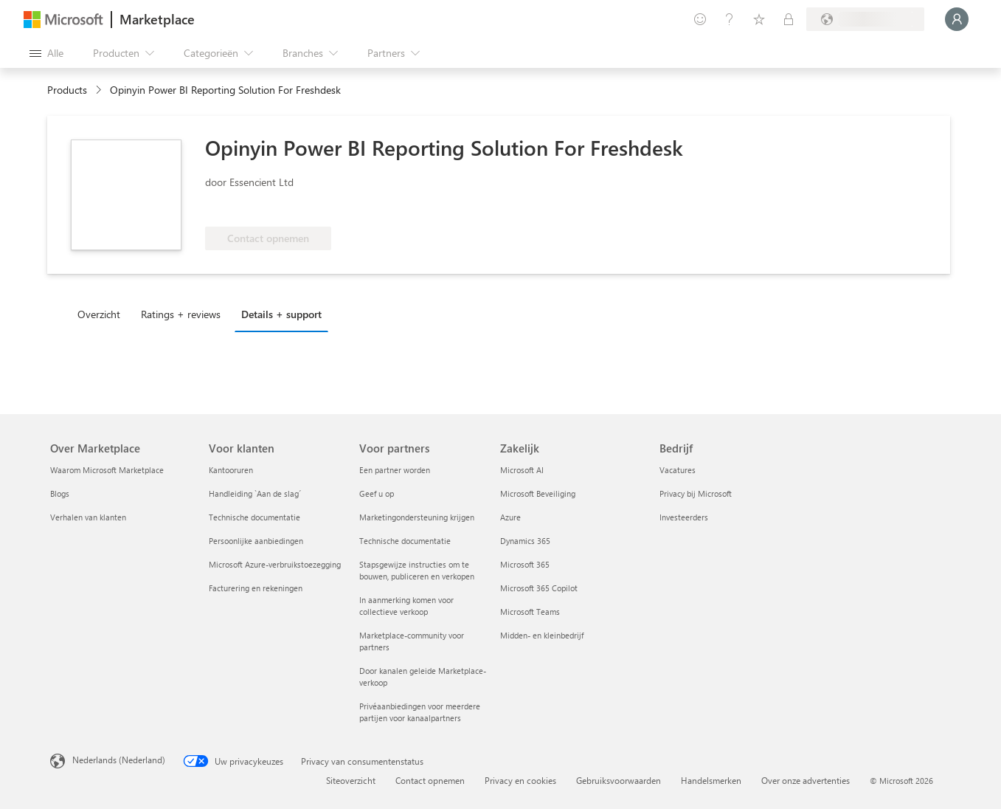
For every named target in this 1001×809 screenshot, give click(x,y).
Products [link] (67, 90)
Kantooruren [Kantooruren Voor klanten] (231, 469)
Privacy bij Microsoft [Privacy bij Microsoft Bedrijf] (695, 493)
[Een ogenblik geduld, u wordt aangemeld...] (956, 19)
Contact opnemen (430, 780)
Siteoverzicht (350, 780)
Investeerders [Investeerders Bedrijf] (683, 517)
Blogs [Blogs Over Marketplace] (59, 493)
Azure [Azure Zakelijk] (510, 517)
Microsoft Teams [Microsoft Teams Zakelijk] (530, 611)
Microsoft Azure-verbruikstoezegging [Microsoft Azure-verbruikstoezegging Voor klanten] (275, 564)
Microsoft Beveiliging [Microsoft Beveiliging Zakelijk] (537, 493)
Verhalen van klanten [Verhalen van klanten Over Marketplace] (88, 517)
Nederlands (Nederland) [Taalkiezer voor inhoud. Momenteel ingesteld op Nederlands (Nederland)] (118, 759)
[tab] (102, 313)
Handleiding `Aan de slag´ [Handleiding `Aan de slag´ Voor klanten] (255, 493)
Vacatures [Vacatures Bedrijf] (677, 469)
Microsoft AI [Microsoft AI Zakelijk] (522, 469)
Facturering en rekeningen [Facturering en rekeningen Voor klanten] (255, 587)
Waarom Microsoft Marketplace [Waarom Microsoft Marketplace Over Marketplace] (107, 469)
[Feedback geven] (700, 19)
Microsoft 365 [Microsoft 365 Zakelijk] (525, 564)
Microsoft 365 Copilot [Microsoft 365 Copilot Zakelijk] (539, 587)
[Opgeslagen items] (759, 19)
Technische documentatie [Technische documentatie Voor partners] (405, 540)
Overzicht (98, 314)
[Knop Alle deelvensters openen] (46, 53)
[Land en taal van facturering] (865, 19)
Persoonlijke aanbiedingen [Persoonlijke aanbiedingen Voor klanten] (256, 540)
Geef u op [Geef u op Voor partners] (376, 493)
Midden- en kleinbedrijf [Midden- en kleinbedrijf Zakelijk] (541, 635)
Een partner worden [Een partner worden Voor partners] (394, 469)
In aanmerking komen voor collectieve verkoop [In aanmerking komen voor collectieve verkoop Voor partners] (406, 605)
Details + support (281, 314)
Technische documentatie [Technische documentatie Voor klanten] (254, 517)
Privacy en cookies (520, 780)
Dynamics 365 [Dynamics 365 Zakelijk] (525, 540)
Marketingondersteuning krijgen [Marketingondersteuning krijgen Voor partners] (416, 517)
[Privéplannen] (788, 19)
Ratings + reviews (181, 314)
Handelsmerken (711, 780)
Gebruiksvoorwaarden (618, 780)
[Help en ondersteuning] (729, 19)
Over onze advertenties (805, 780)
